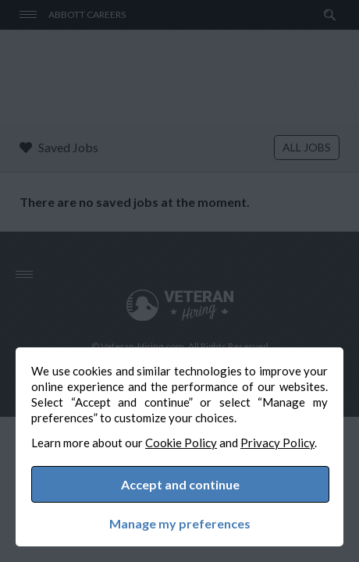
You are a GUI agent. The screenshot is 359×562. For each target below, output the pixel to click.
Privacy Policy (277, 443)
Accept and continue (180, 484)
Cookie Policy (181, 443)
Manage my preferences (180, 524)
